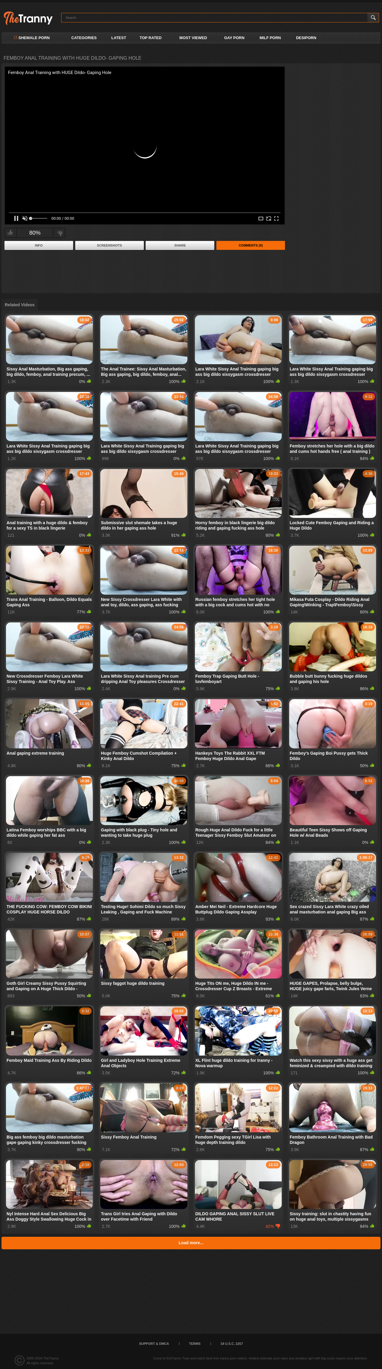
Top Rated (151, 38)
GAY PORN (234, 38)
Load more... (190, 1242)
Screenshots (109, 245)
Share (180, 245)
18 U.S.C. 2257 (232, 1343)
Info (39, 245)
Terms (195, 1343)
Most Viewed (193, 38)
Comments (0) (251, 245)
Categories (84, 38)
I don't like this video (60, 232)
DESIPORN (306, 38)
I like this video (10, 232)
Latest (118, 38)
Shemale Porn (32, 38)
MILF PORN (270, 38)
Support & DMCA (154, 1343)
